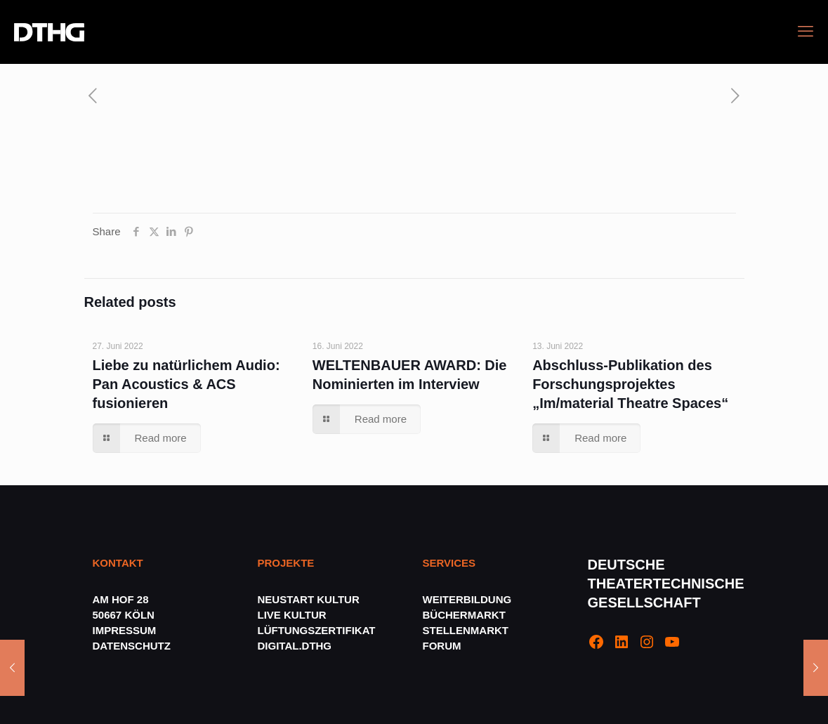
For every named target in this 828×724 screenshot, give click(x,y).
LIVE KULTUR (292, 615)
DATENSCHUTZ (133, 646)
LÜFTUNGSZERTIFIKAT (317, 630)
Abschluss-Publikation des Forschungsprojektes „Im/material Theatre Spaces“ (630, 384)
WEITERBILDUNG (467, 599)
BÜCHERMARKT (464, 615)
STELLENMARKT (466, 630)
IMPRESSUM (125, 630)
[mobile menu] (805, 32)
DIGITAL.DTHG (295, 646)
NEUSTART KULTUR (309, 599)
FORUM (442, 646)
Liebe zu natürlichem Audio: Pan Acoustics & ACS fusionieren (186, 384)
